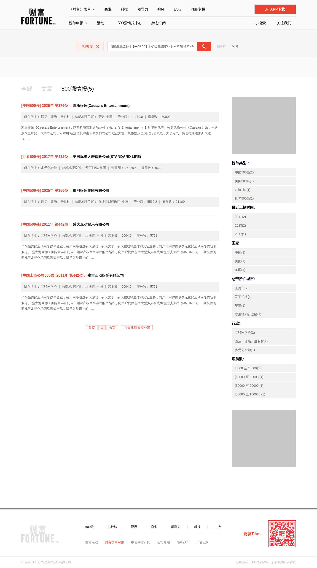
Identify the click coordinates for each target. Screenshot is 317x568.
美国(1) (240, 261)
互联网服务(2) (245, 332)
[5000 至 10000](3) (248, 368)
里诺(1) (240, 305)
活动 (100, 23)
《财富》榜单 (80, 9)
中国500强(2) (244, 172)
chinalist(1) (242, 190)
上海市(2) (241, 288)
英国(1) (240, 270)
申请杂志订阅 (140, 542)
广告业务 (202, 542)
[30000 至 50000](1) (249, 385)
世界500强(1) (244, 198)
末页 (112, 328)
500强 (89, 527)
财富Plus (252, 534)
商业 (108, 9)
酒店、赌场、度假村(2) (251, 341)
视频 (161, 9)
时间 (235, 46)
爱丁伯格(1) (243, 297)
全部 (26, 89)
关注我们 (284, 23)
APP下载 (275, 9)
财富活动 (91, 542)
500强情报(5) (78, 89)
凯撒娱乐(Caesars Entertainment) (75, 106)
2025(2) (240, 225)
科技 (124, 9)
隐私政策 (183, 542)
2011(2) (240, 217)
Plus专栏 (198, 9)
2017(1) (240, 234)
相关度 (221, 46)
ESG (178, 9)
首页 (92, 328)
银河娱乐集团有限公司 (65, 190)
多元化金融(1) (245, 350)
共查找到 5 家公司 (137, 328)
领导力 (142, 9)
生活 (217, 527)
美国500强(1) (244, 181)
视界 (134, 527)
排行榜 (112, 527)
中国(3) (240, 252)
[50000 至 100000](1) (250, 394)
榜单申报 (76, 23)
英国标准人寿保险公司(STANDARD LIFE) (81, 157)
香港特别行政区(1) (248, 314)
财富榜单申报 (114, 542)
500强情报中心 (130, 23)
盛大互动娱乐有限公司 (65, 224)
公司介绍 (163, 542)
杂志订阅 (158, 23)
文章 (46, 89)
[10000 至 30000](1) (249, 377)
